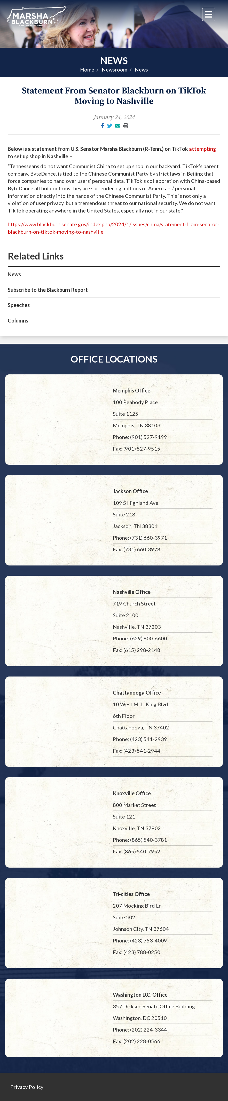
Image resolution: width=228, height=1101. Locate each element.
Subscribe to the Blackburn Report (48, 290)
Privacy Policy (26, 1087)
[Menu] (208, 14)
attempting (202, 149)
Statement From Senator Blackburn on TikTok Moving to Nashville (114, 95)
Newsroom (114, 69)
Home (87, 69)
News (114, 60)
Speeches (19, 305)
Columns (18, 320)
